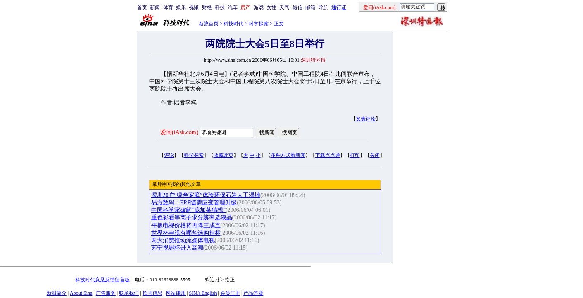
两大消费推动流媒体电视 (183, 240)
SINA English (203, 293)
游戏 (259, 7)
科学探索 (259, 23)
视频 (194, 7)
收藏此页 (223, 155)
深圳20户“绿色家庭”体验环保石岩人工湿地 (205, 195)
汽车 (233, 7)
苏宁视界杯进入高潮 (177, 248)
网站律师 (176, 293)
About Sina (81, 293)
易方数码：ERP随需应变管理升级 (194, 202)
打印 (355, 155)
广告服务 (106, 293)
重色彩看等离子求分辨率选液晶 (191, 217)
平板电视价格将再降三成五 (186, 225)
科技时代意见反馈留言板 (102, 280)
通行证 (338, 7)
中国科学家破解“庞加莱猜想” (188, 210)
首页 (142, 7)
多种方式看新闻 (288, 155)
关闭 (375, 155)
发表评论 (366, 119)
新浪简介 (57, 293)
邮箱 (310, 7)
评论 (169, 155)
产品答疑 (253, 293)
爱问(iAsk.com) (179, 132)
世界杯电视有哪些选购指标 (186, 233)
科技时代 (233, 23)
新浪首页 (209, 23)
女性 (271, 7)
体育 (168, 7)
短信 (297, 7)
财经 (207, 7)
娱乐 (181, 7)
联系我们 (129, 293)
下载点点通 (327, 155)
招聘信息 (152, 293)
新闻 (155, 7)
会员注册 (230, 293)
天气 (284, 7)
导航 (323, 7)
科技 (220, 7)
